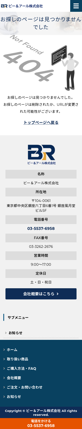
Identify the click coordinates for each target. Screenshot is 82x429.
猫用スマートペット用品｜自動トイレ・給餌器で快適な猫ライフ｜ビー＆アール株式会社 (19, 6)
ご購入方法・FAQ (21, 368)
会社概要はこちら (38, 294)
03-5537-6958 (41, 228)
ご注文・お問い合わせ (24, 387)
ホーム (12, 350)
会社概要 (14, 378)
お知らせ (15, 333)
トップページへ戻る (41, 122)
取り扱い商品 (17, 359)
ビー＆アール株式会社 (43, 411)
